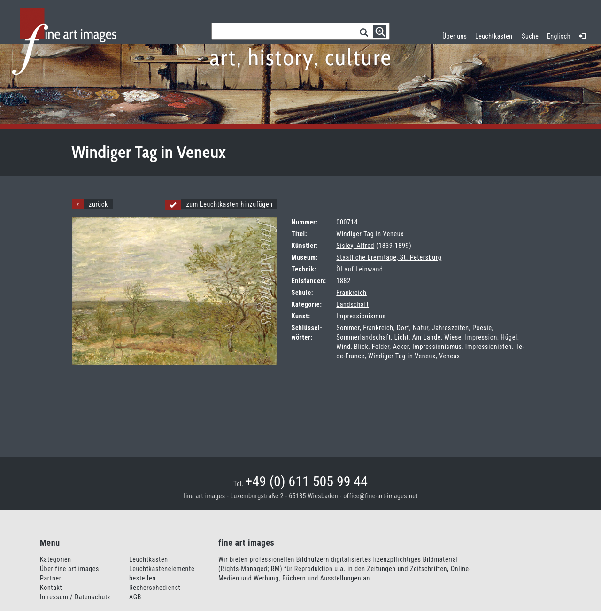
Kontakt (51, 587)
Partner (51, 578)
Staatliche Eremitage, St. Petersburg (388, 257)
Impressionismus (360, 316)
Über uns (454, 36)
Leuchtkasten (496, 35)
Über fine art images (69, 568)
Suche (530, 36)
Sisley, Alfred (355, 245)
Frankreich (351, 292)
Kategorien (55, 559)
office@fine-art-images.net (380, 496)
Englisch (558, 36)
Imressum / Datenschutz (75, 597)
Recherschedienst (154, 587)
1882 (343, 281)
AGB (135, 597)
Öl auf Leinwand (359, 269)
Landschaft (352, 304)
